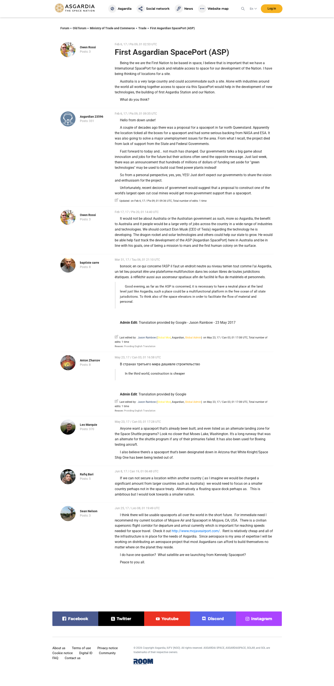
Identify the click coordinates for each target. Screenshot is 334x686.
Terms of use (81, 648)
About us (58, 648)
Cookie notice (62, 653)
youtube (169, 618)
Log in (272, 8)
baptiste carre (89, 262)
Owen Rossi (88, 47)
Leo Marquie (88, 424)
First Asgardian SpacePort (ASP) (172, 28)
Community (107, 653)
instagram (261, 618)
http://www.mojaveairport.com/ (196, 531)
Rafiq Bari (87, 474)
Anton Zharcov (90, 360)
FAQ (55, 658)
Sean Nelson (88, 511)
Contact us (73, 658)
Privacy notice (107, 648)
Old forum (79, 28)
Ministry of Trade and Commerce (112, 28)
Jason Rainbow (147, 337)
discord (216, 618)
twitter (124, 618)
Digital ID (85, 653)
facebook (78, 618)
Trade (142, 28)
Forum (64, 28)
